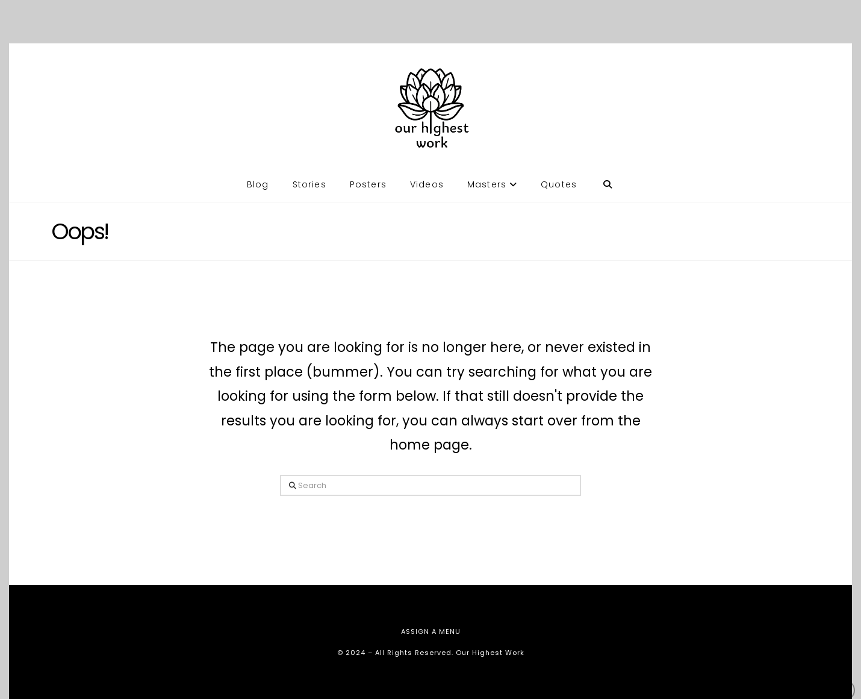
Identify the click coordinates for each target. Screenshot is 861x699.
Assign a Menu (431, 631)
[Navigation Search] (607, 173)
